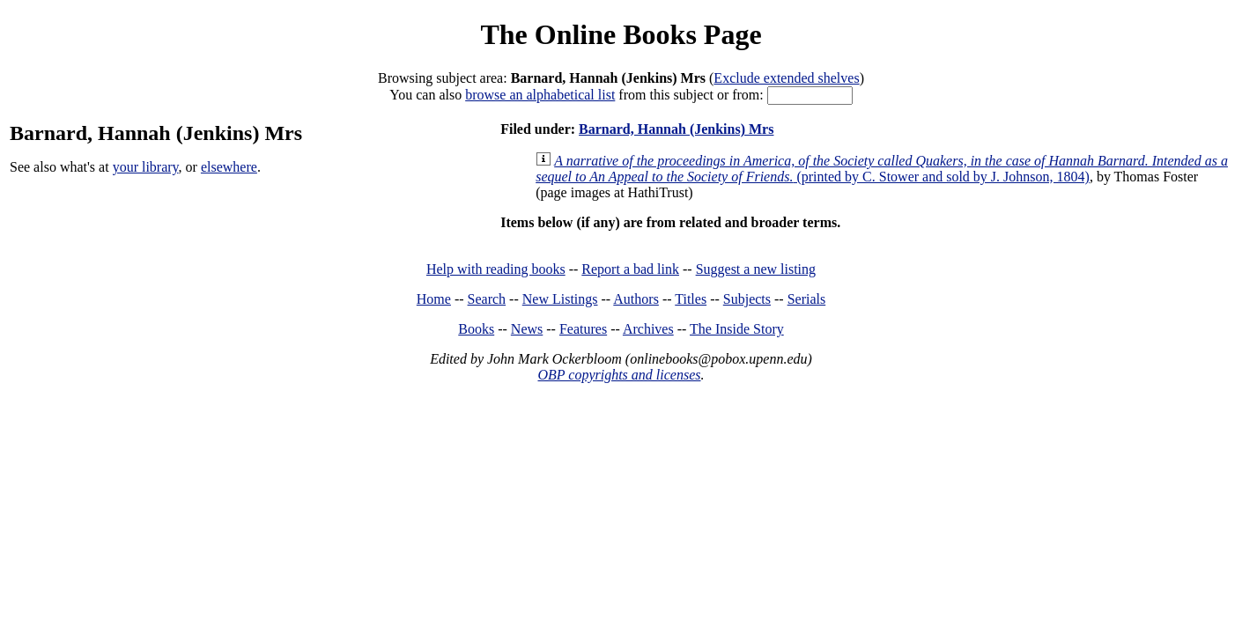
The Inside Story (737, 328)
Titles (690, 298)
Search (487, 298)
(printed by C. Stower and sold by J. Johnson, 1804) (882, 168)
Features (583, 328)
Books (476, 328)
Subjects (747, 298)
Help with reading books (496, 269)
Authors (636, 298)
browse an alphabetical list (540, 94)
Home (434, 298)
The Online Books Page (620, 34)
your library (146, 166)
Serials (806, 298)
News (527, 328)
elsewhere (229, 166)
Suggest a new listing (756, 269)
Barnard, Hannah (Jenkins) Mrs (676, 129)
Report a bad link (630, 269)
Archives (648, 328)
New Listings (560, 298)
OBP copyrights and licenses (618, 374)
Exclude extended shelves (786, 77)
